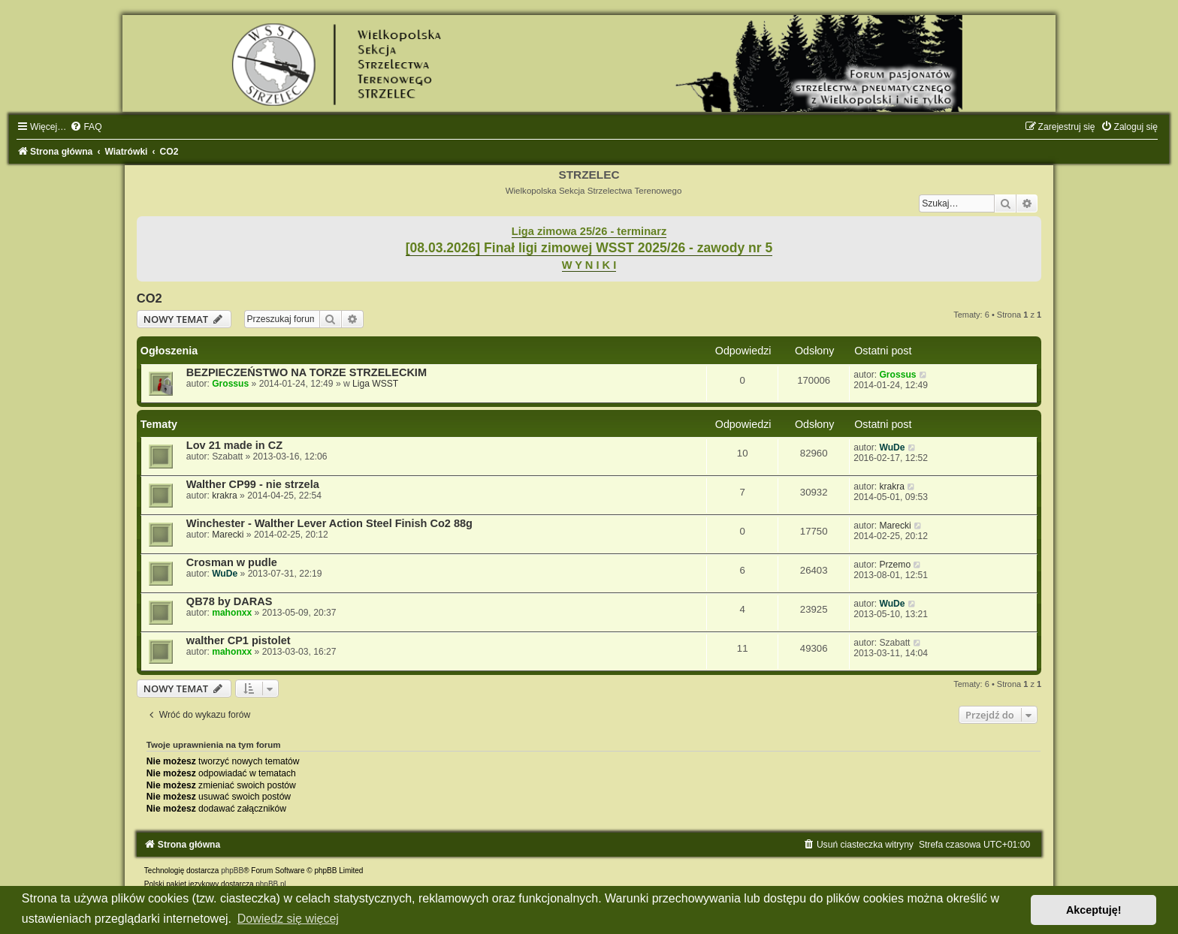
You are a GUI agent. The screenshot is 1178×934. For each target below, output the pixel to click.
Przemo (895, 564)
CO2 (149, 298)
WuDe (892, 447)
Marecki (227, 534)
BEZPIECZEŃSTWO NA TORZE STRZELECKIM (306, 372)
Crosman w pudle (231, 562)
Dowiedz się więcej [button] (288, 918)
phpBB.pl (270, 884)
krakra (224, 495)
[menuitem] (85, 127)
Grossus (230, 383)
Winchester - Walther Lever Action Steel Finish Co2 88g (329, 523)
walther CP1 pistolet (238, 640)
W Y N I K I (589, 265)
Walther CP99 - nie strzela (252, 484)
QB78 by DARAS (229, 601)
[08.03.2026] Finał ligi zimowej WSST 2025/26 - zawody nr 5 (589, 247)
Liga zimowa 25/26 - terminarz (589, 231)
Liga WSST (375, 383)
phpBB (232, 870)
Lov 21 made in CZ (234, 445)
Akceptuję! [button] (1094, 910)
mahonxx (232, 612)
